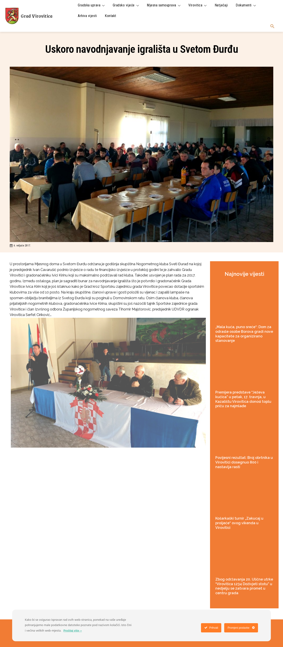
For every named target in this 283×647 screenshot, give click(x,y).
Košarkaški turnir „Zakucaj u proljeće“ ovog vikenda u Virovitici (239, 523)
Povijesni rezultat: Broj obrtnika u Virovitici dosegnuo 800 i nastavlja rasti (244, 462)
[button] (272, 26)
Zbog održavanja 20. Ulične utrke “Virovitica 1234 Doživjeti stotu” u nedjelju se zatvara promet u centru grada (244, 586)
